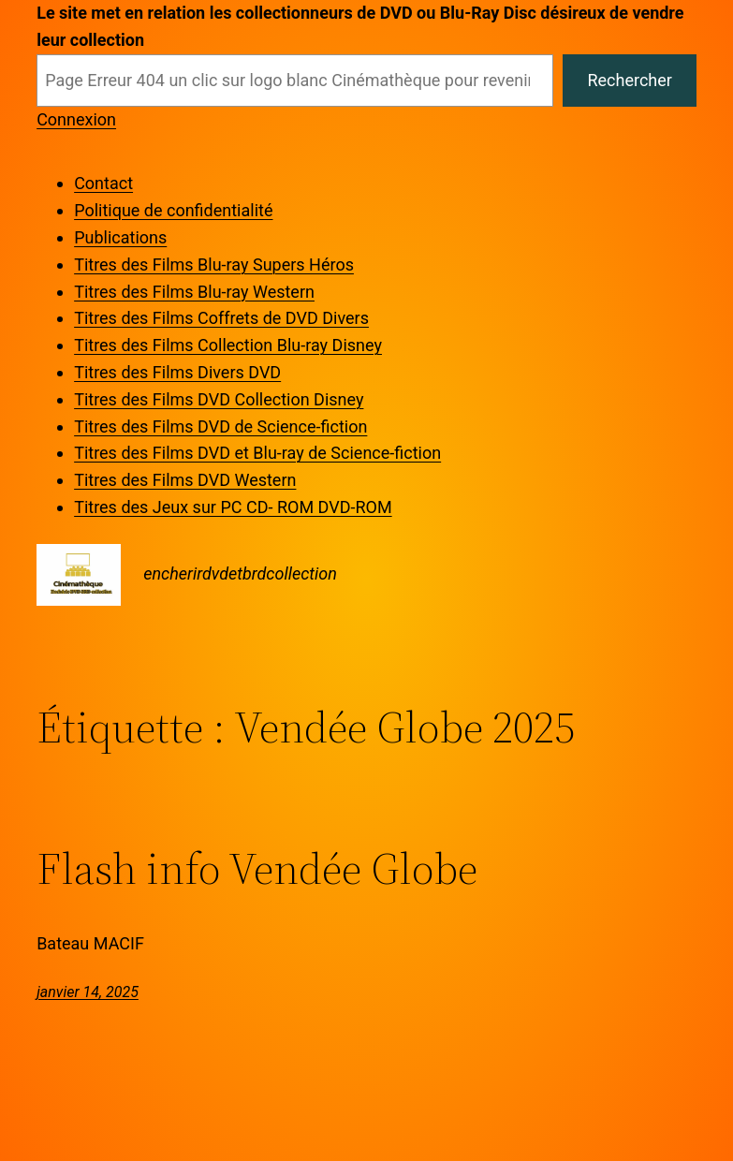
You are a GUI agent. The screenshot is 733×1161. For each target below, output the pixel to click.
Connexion (76, 119)
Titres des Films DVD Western (185, 480)
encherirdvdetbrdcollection (240, 573)
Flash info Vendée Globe (257, 869)
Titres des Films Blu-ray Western (194, 291)
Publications (120, 237)
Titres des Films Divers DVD (177, 372)
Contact (103, 183)
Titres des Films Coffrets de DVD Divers (221, 318)
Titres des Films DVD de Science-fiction (220, 426)
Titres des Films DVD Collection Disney (218, 399)
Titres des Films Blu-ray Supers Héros (214, 264)
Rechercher (629, 80)
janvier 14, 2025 (88, 992)
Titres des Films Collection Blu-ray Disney (228, 345)
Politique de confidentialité (173, 210)
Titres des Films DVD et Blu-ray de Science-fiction (257, 453)
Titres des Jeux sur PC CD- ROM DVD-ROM (232, 507)
